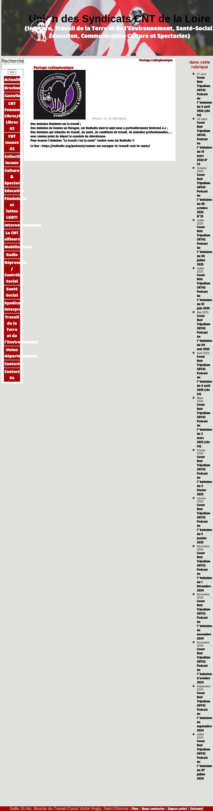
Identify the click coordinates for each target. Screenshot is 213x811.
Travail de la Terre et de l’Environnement (12, 329)
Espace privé (177, 809)
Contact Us (12, 375)
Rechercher (13, 61)
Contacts (12, 364)
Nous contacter (153, 809)
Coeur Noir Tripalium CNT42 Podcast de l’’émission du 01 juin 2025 (204, 291)
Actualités (12, 79)
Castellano (12, 95)
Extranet (196, 809)
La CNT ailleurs (12, 236)
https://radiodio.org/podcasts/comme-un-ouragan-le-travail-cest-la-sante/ (96, 146)
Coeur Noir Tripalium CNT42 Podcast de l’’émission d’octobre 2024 (204, 665)
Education (12, 191)
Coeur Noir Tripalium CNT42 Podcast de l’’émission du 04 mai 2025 (204, 332)
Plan (135, 809)
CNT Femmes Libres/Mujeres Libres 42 (12, 116)
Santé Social (12, 292)
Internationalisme (12, 225)
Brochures (12, 88)
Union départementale (12, 353)
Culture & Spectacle (12, 177)
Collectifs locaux (12, 159)
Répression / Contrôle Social (12, 272)
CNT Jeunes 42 (12, 142)
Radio (12, 254)
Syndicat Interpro (12, 306)
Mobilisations (12, 247)
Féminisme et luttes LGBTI (12, 208)
